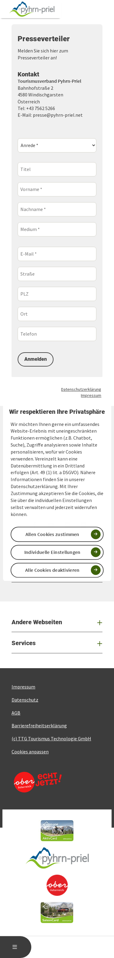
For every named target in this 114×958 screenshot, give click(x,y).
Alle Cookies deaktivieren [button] (52, 570)
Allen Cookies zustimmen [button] (52, 534)
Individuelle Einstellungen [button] (52, 552)
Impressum (91, 395)
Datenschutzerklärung (81, 389)
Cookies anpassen (30, 752)
